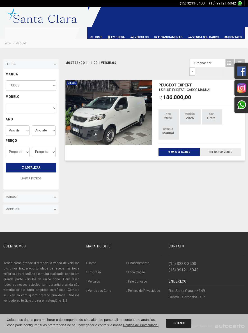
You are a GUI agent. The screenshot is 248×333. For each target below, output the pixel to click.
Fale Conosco (136, 281)
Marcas (31, 197)
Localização (135, 272)
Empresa (116, 37)
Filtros (31, 64)
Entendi (179, 323)
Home (96, 37)
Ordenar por (193, 63)
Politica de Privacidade (143, 290)
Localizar (31, 167)
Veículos (140, 37)
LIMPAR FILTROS (31, 178)
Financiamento (168, 37)
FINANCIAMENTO (220, 143)
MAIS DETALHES (179, 143)
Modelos (31, 209)
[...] (65, 300)
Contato (233, 37)
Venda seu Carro (203, 37)
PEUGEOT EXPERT (184, 78)
